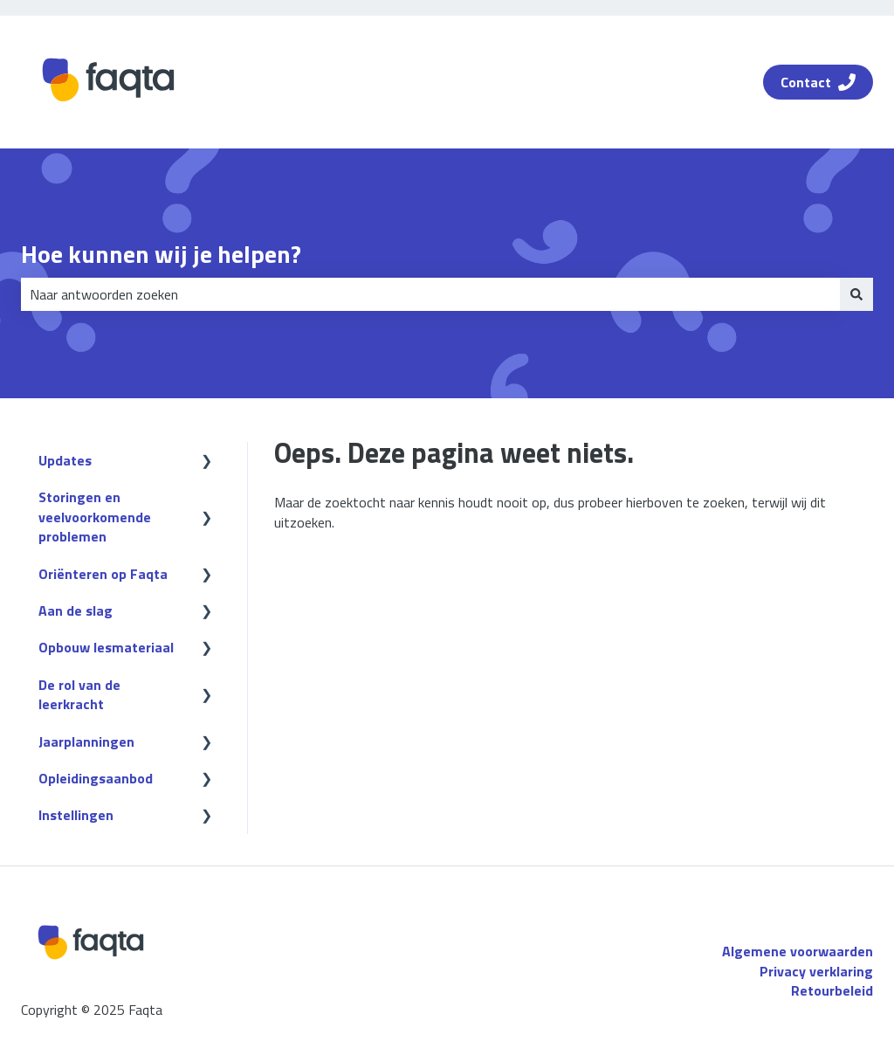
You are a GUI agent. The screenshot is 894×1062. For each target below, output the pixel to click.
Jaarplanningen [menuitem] (86, 741)
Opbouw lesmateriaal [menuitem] (106, 647)
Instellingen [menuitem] (75, 814)
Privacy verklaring (816, 971)
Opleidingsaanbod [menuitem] (95, 778)
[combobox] (430, 294)
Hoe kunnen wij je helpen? (161, 254)
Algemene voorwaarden (797, 951)
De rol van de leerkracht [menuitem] (79, 694)
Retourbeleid (832, 990)
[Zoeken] (856, 294)
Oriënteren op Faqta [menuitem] (103, 573)
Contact (818, 82)
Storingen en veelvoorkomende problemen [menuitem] (94, 516)
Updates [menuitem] (65, 460)
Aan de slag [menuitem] (75, 610)
